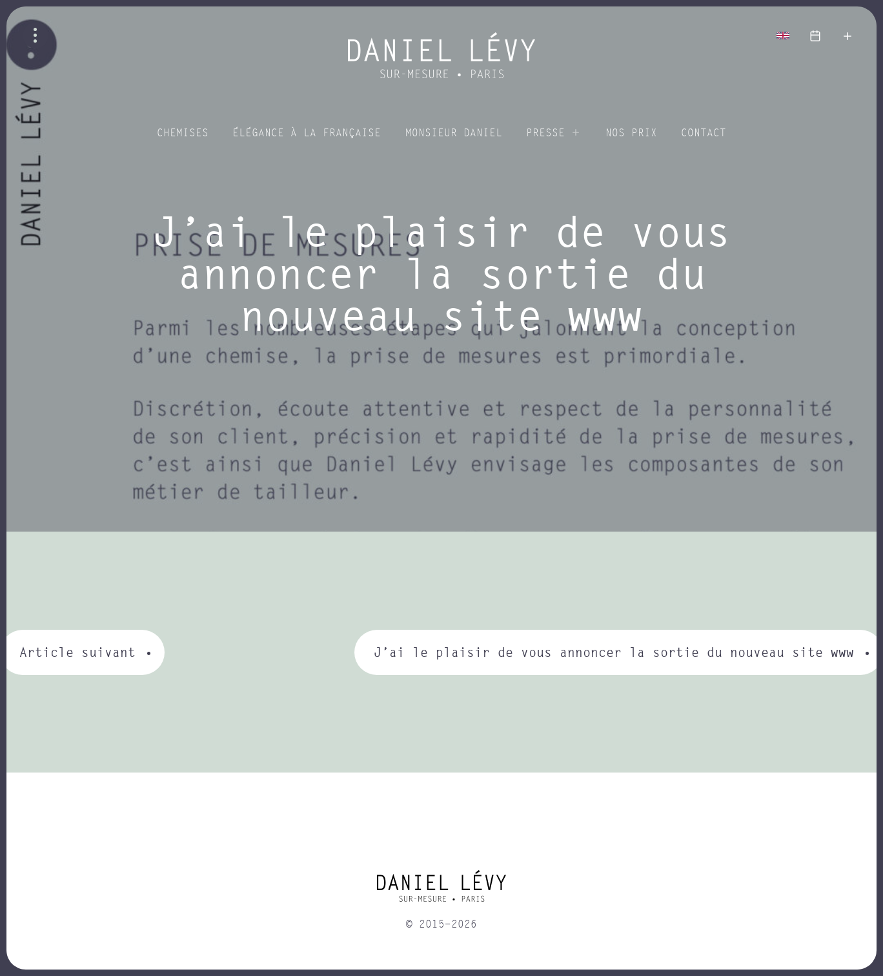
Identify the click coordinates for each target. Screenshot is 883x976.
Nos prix (631, 133)
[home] (441, 890)
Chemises (182, 133)
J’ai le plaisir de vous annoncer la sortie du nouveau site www (614, 652)
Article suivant (77, 652)
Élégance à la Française (306, 133)
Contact (703, 133)
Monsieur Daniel (453, 133)
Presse (545, 133)
